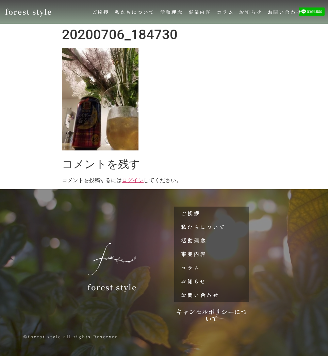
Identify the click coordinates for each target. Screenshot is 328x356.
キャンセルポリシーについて (211, 315)
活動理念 (171, 12)
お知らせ (250, 12)
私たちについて (135, 12)
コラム (225, 12)
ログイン (133, 180)
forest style (28, 11)
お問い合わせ (285, 12)
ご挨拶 (100, 12)
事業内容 (199, 12)
